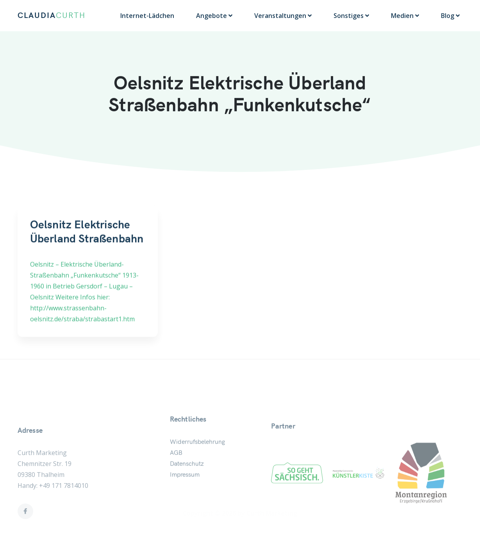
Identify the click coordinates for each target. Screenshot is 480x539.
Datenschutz (187, 478)
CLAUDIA (52, 15)
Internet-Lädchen (147, 15)
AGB (176, 467)
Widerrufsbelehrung (197, 456)
